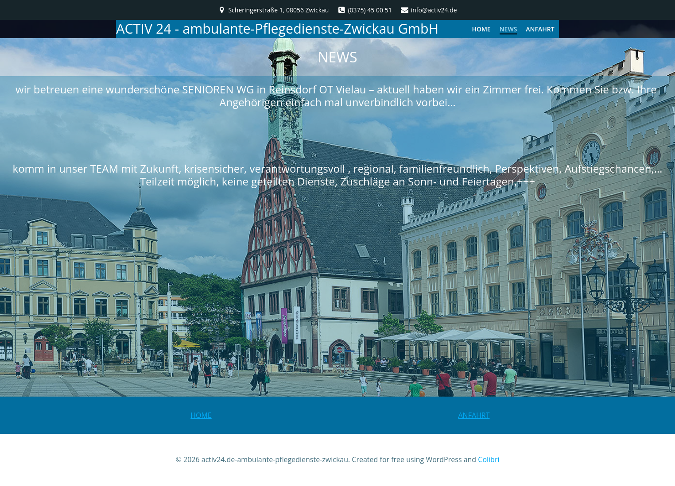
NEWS (508, 29)
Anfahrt (540, 29)
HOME (481, 29)
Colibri (488, 459)
